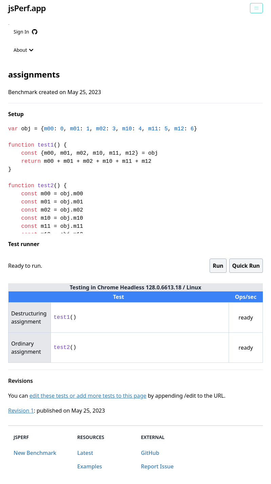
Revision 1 (21, 410)
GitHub (150, 453)
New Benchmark (35, 453)
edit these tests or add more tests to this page (88, 395)
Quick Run (246, 265)
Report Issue (157, 466)
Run (218, 265)
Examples (89, 466)
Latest (85, 453)
